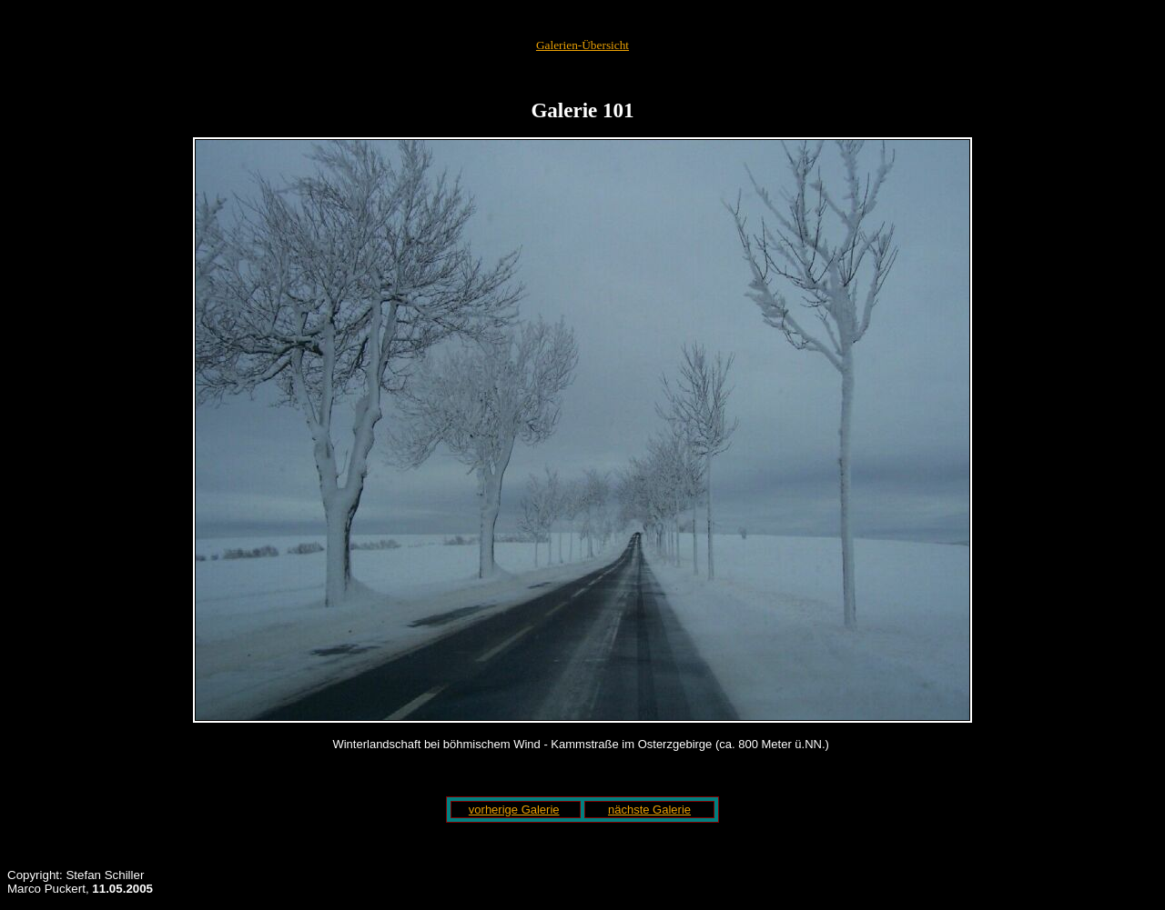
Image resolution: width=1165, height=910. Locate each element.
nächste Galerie (649, 809)
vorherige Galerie (514, 809)
